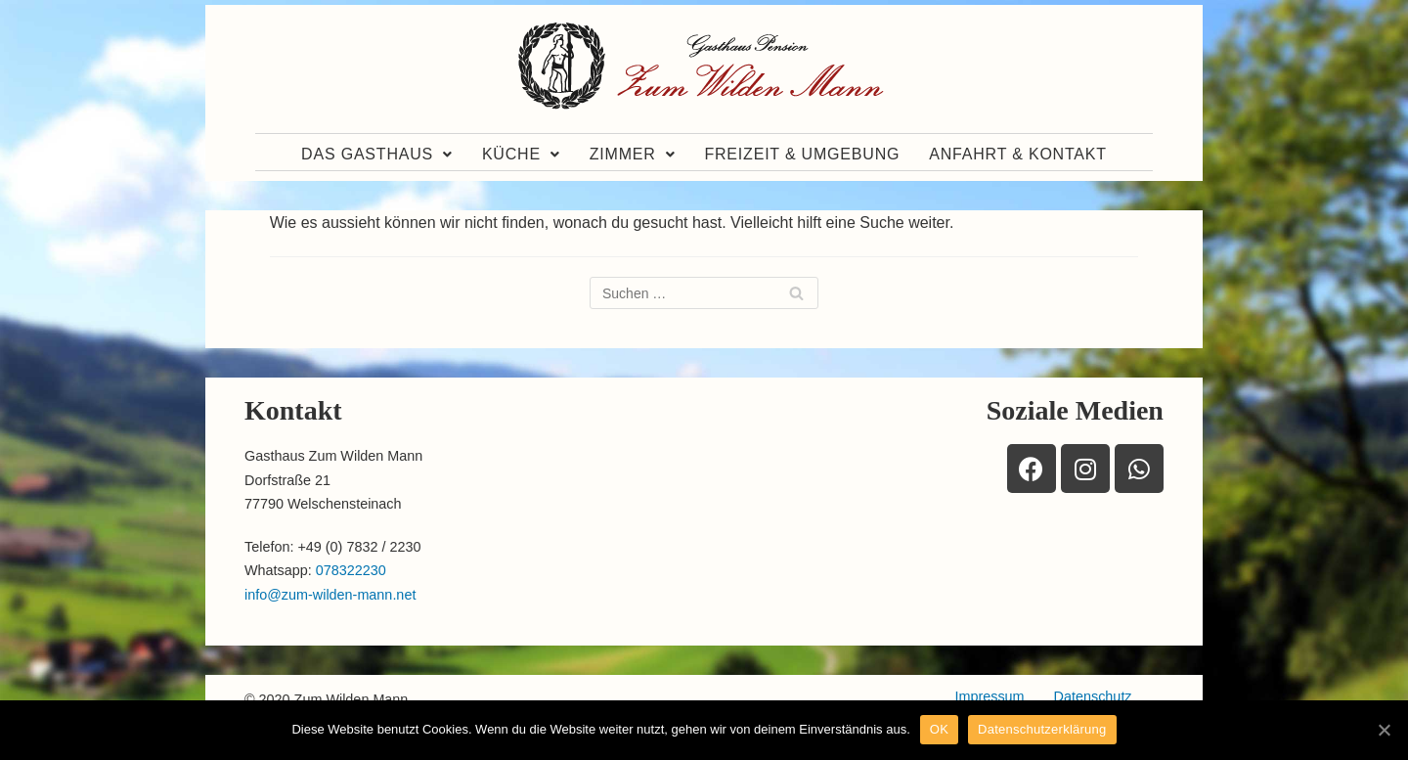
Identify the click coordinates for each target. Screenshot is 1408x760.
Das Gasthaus (377, 154)
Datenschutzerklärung (1042, 729)
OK (939, 729)
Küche (521, 154)
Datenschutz (1093, 696)
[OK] (1383, 729)
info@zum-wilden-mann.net (330, 595)
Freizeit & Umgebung (802, 154)
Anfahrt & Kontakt (1018, 154)
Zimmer (633, 154)
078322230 (351, 570)
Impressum (989, 696)
